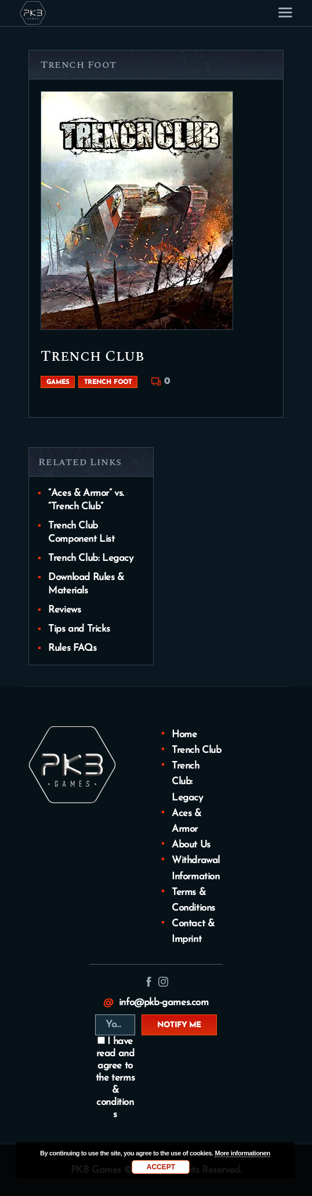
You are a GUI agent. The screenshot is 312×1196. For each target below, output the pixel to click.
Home (184, 735)
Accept (161, 1167)
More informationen (242, 1153)
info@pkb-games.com (164, 1002)
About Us (191, 845)
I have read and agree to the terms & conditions (115, 1077)
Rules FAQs (72, 648)
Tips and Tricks (79, 629)
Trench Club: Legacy (90, 558)
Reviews (64, 610)
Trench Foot (108, 382)
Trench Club (92, 356)
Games (57, 382)
